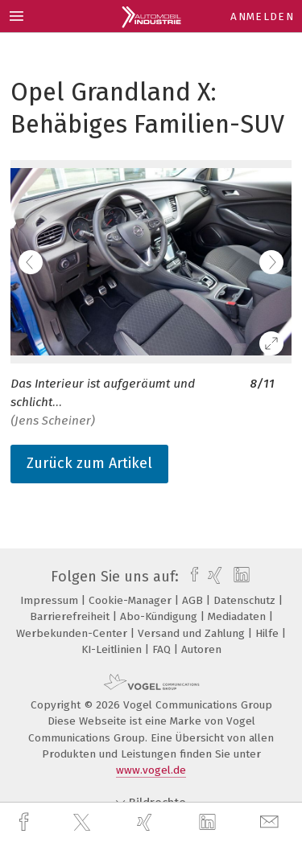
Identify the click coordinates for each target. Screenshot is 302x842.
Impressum (50, 600)
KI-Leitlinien (113, 649)
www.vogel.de (151, 770)
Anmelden (262, 16)
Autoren (201, 649)
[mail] (271, 822)
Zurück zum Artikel (89, 463)
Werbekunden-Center (73, 633)
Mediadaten (238, 616)
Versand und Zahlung (193, 633)
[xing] (146, 822)
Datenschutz (246, 600)
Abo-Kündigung (160, 616)
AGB (194, 600)
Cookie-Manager (132, 600)
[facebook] (25, 822)
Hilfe (268, 633)
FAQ (163, 649)
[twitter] (84, 822)
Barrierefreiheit (71, 616)
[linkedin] (209, 822)
